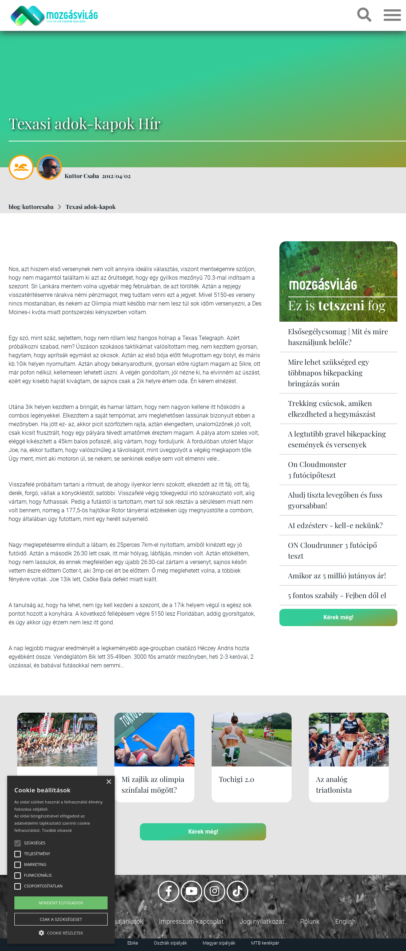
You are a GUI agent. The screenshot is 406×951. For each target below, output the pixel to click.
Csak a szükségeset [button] (61, 919)
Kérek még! (338, 617)
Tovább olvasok (57, 830)
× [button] (108, 782)
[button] (61, 931)
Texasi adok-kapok (90, 206)
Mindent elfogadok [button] (61, 902)
